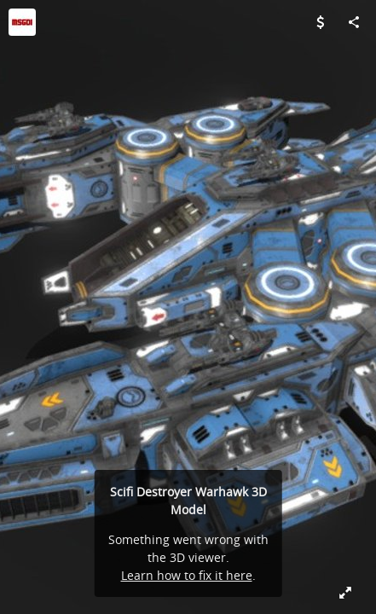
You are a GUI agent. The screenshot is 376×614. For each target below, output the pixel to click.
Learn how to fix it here (186, 575)
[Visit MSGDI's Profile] (22, 22)
